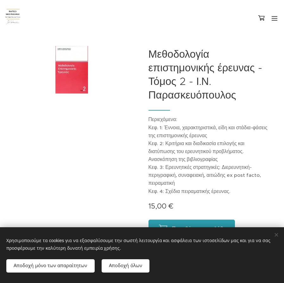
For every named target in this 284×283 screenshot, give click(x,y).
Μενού (274, 18)
